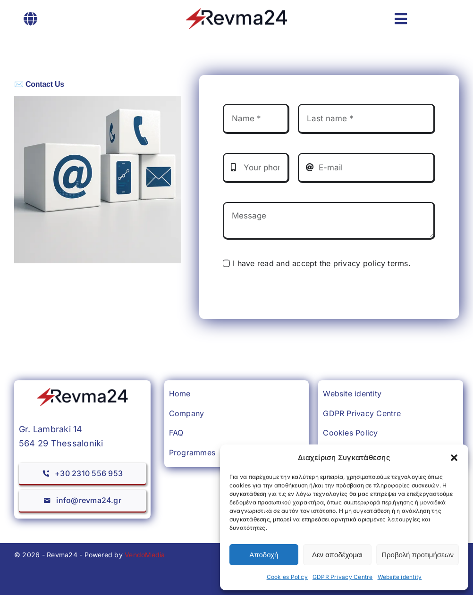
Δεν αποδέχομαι (337, 555)
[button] (454, 457)
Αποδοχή (263, 555)
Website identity (400, 576)
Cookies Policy (287, 576)
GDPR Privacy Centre (343, 576)
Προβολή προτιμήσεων (417, 555)
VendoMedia (145, 555)
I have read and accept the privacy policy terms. (322, 263)
